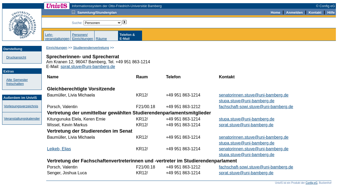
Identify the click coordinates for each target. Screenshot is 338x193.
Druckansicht (16, 57)
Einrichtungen (56, 48)
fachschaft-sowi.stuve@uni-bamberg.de (256, 106)
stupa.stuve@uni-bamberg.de (246, 101)
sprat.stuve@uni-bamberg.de (87, 66)
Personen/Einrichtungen (82, 37)
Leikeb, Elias (59, 149)
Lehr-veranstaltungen (57, 37)
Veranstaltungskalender (22, 118)
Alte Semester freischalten (17, 82)
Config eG (311, 182)
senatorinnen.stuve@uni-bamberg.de (254, 95)
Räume (101, 39)
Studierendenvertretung (91, 48)
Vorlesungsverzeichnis (21, 106)
